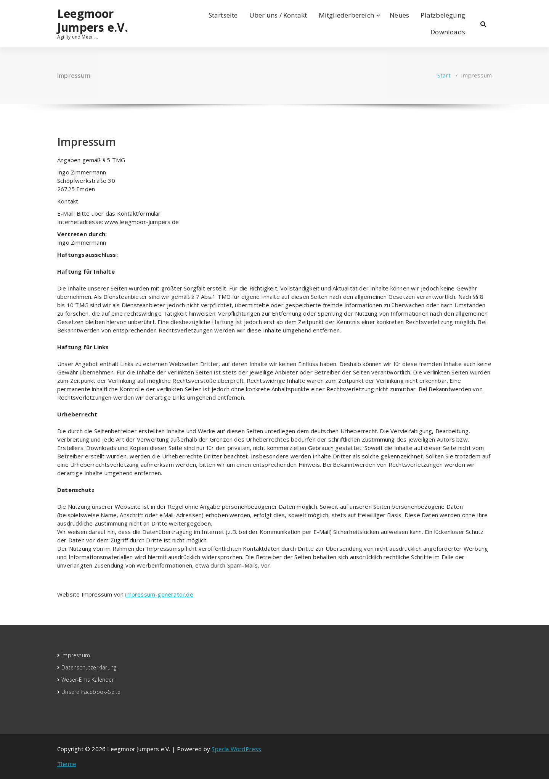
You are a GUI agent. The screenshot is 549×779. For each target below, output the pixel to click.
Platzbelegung (443, 15)
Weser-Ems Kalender (87, 679)
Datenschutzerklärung (88, 667)
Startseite (223, 15)
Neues (399, 15)
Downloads (447, 31)
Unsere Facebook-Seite (90, 691)
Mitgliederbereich (346, 15)
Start (444, 75)
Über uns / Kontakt (278, 15)
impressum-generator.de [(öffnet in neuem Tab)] (159, 594)
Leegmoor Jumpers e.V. (92, 20)
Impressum (75, 655)
